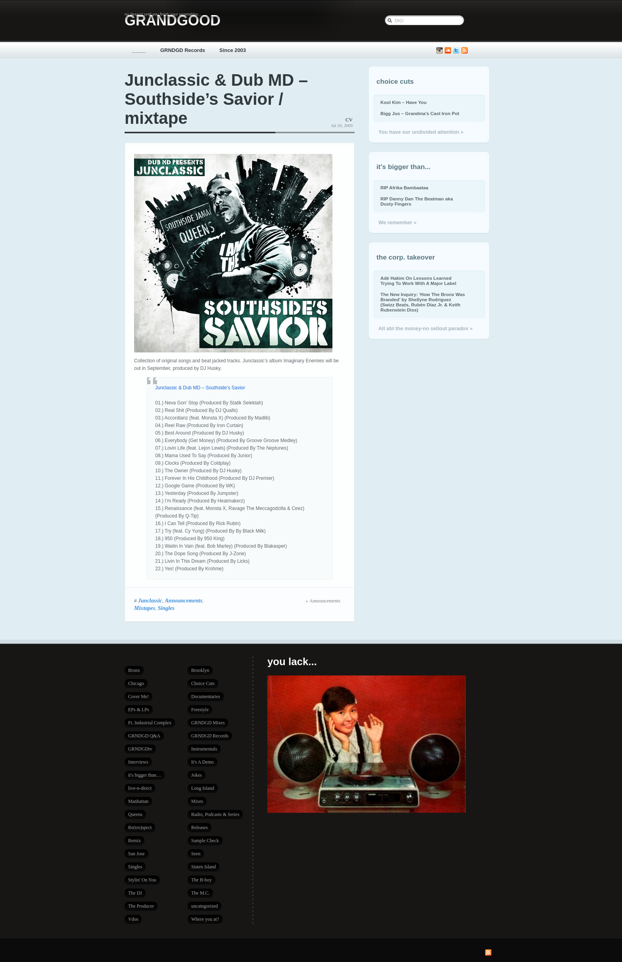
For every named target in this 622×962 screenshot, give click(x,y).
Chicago (136, 683)
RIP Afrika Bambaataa (404, 187)
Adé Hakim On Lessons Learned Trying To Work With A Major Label (418, 280)
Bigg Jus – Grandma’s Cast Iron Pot (419, 113)
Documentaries (205, 696)
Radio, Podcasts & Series (215, 814)
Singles (166, 608)
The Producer (141, 906)
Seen (195, 853)
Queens (135, 814)
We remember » (397, 222)
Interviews (138, 762)
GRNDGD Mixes (208, 722)
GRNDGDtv (140, 749)
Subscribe (464, 50)
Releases (199, 827)
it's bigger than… (144, 775)
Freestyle (200, 709)
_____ (139, 50)
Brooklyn (200, 670)
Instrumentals (204, 749)
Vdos (133, 919)
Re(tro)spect (140, 827)
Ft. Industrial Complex (149, 722)
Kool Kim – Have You (403, 102)
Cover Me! (138, 696)
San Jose (136, 853)
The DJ (135, 893)
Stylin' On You (142, 880)
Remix (134, 840)
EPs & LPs (138, 709)
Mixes (197, 801)
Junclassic (150, 600)
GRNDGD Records (182, 50)
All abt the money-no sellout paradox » (425, 328)
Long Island (202, 788)
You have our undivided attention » (420, 132)
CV (349, 120)
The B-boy (201, 880)
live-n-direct (140, 788)
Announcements (183, 600)
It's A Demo (202, 762)
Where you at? (205, 919)
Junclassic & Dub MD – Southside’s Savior (200, 388)
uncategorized (204, 906)
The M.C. (200, 893)
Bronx (134, 670)
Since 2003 (232, 50)
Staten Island (203, 867)
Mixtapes (144, 608)
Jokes (196, 775)
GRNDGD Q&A (144, 736)
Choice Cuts (203, 683)
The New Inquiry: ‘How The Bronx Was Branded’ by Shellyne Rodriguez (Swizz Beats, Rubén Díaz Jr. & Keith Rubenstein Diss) (422, 302)
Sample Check (205, 840)
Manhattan (138, 801)
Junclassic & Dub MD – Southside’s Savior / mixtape (216, 99)
